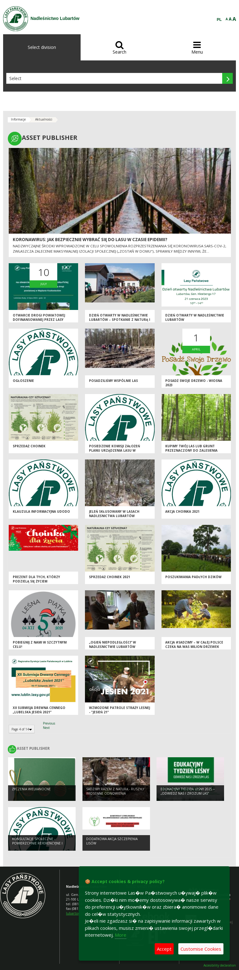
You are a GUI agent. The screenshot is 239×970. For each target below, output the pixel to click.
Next (46, 727)
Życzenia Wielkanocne (31, 789)
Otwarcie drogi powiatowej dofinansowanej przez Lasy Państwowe (39, 319)
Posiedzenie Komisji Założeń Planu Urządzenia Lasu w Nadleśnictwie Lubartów (114, 450)
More (120, 935)
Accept (164, 949)
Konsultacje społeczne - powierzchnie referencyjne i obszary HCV (37, 843)
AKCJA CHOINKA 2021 (182, 511)
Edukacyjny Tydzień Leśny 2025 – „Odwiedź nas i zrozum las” (188, 791)
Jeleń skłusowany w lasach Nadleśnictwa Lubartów (114, 513)
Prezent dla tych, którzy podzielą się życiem (36, 579)
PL (219, 19)
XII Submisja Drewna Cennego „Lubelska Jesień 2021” (39, 710)
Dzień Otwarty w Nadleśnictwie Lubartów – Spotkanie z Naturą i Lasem (119, 319)
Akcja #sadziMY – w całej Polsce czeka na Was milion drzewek (194, 644)
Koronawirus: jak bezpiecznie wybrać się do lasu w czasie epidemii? (90, 239)
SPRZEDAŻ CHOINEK (29, 446)
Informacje (18, 119)
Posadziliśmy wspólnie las (113, 380)
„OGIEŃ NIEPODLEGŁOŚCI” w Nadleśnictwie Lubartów (112, 644)
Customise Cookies (200, 949)
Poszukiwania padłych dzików (193, 577)
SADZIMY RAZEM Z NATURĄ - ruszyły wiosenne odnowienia (115, 791)
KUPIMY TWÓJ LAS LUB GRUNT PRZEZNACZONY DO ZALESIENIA (191, 448)
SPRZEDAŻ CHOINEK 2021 (109, 577)
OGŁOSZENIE (23, 380)
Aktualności (43, 119)
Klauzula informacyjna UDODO (41, 511)
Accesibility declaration (220, 965)
